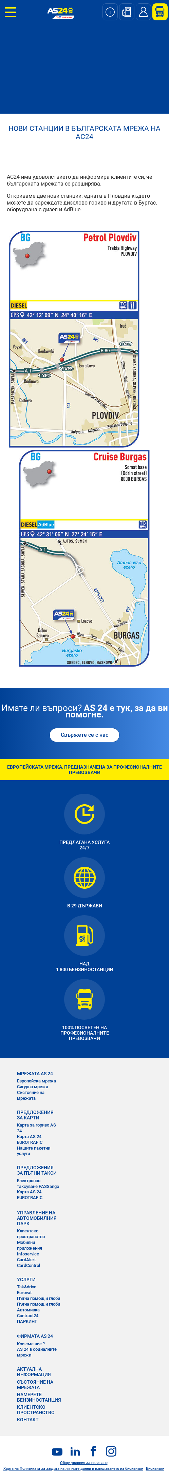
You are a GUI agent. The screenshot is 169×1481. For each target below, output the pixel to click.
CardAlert (26, 1259)
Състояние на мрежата (30, 1095)
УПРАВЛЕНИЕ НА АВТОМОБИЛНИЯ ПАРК (37, 1218)
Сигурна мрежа (32, 1086)
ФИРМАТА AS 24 (35, 1336)
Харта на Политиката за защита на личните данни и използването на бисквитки (73, 1468)
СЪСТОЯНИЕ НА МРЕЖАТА (35, 1384)
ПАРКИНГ (27, 1321)
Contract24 (27, 1315)
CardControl (28, 1265)
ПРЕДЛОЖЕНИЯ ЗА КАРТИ (35, 1115)
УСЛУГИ (26, 1279)
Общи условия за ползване (84, 1463)
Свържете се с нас (84, 735)
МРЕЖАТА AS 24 (35, 1073)
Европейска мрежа (36, 1080)
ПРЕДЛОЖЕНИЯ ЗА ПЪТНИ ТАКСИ (37, 1170)
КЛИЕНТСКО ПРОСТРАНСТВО (36, 1409)
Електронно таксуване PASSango (38, 1183)
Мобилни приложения (29, 1245)
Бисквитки (155, 1468)
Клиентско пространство (31, 1233)
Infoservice (28, 1253)
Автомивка (28, 1309)
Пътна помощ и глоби (38, 1298)
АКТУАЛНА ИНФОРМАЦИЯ (34, 1371)
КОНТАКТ (28, 1419)
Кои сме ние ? (31, 1343)
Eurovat (24, 1292)
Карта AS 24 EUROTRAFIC (29, 1139)
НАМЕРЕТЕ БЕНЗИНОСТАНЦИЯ (39, 1397)
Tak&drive (26, 1286)
